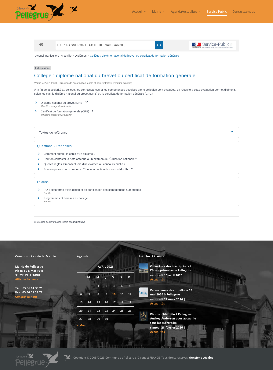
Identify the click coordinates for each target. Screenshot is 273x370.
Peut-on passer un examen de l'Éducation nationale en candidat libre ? (88, 169)
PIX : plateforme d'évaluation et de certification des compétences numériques (92, 190)
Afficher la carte (26, 279)
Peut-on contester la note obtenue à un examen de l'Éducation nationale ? (90, 159)
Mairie (156, 12)
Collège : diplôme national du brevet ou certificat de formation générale (134, 55)
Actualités (157, 279)
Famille (67, 55)
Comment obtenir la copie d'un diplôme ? (69, 154)
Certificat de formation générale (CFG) (67, 111)
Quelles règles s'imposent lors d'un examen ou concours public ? (84, 164)
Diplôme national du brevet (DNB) (64, 102)
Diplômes (81, 55)
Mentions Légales (200, 358)
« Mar (81, 325)
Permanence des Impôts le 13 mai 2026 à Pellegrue (171, 292)
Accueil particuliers (47, 55)
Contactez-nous (243, 12)
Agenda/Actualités (184, 12)
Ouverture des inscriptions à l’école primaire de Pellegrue (170, 268)
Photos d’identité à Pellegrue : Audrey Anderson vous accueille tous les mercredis (173, 318)
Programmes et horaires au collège (66, 198)
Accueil (137, 12)
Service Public (217, 12)
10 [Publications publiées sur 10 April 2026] (114, 294)
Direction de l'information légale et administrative (60, 222)
